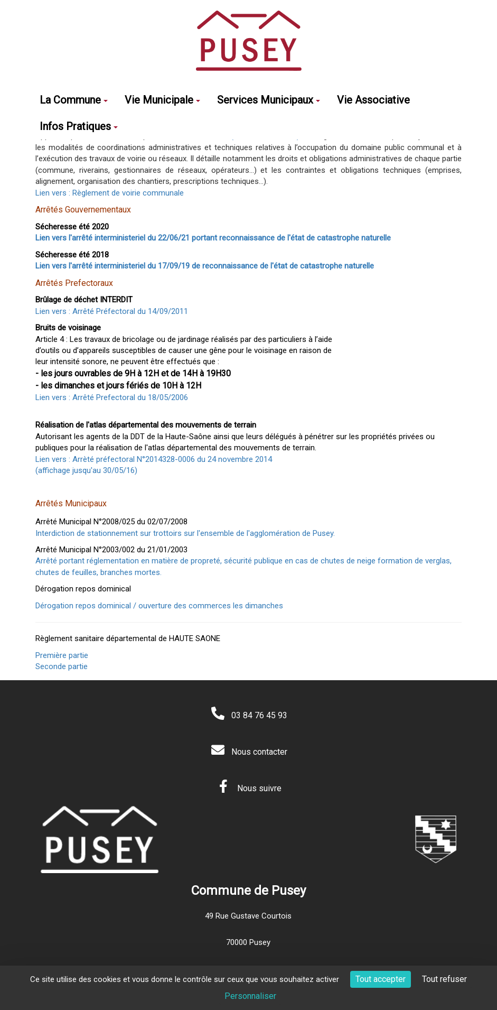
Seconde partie (61, 666)
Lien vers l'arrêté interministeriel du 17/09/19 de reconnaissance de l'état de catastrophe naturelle (204, 266)
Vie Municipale (162, 100)
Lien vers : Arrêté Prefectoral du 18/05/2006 (112, 397)
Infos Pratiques (79, 126)
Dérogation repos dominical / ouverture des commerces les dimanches (159, 605)
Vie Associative (373, 100)
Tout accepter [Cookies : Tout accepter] (380, 979)
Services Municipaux (268, 100)
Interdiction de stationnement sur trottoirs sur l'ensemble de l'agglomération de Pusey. (185, 533)
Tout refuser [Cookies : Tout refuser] (444, 979)
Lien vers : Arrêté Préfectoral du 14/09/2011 (111, 311)
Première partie (61, 655)
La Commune (74, 100)
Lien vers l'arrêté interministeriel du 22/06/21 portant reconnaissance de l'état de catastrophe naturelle (213, 238)
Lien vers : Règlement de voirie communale (109, 193)
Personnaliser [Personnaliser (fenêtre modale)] (250, 996)
